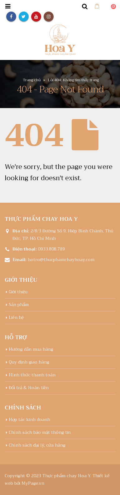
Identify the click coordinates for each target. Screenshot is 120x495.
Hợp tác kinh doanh (29, 419)
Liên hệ (16, 317)
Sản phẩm (19, 304)
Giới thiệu (18, 291)
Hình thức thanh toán (32, 375)
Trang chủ (32, 80)
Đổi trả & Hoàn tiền (29, 387)
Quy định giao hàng (29, 362)
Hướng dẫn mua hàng (31, 349)
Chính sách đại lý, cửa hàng (37, 445)
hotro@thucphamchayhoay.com (61, 259)
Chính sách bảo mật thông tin (40, 432)
